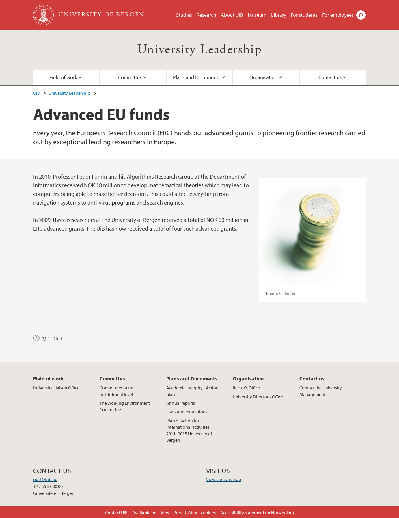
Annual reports (180, 403)
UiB (36, 93)
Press (178, 512)
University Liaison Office (56, 388)
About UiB (232, 15)
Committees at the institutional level (117, 391)
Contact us (330, 77)
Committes (130, 77)
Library (278, 15)
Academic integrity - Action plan (192, 391)
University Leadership (199, 49)
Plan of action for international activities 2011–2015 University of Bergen (189, 430)
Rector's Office (246, 388)
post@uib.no (45, 479)
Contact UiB (116, 512)
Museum (257, 15)
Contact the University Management (320, 391)
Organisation (263, 77)
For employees (338, 15)
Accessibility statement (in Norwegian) (257, 512)
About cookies (202, 512)
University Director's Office (258, 397)
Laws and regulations (186, 412)
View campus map (223, 479)
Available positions (150, 512)
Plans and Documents (196, 77)
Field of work (63, 77)
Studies (184, 15)
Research (206, 15)
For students (304, 15)
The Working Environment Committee (125, 406)
